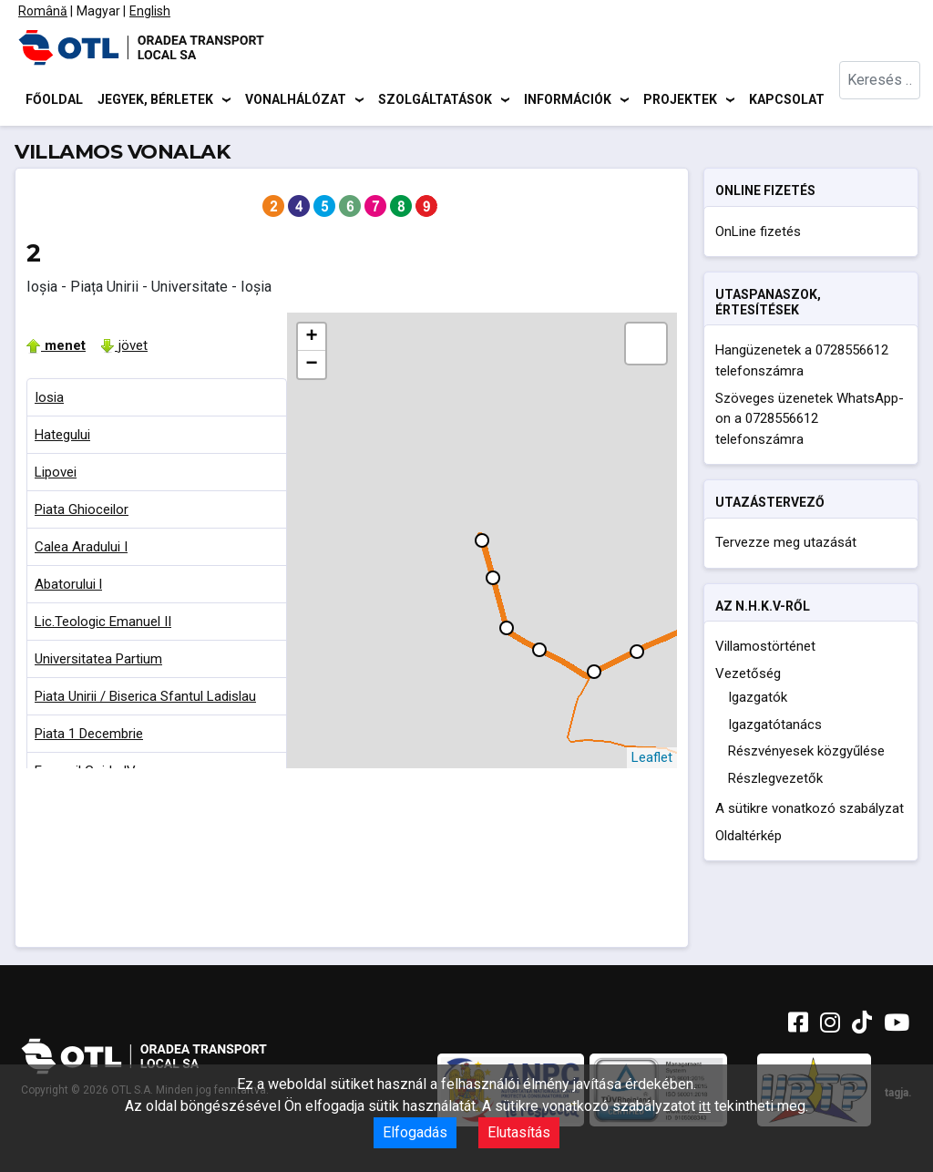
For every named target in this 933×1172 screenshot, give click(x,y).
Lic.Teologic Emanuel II (103, 624)
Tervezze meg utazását (785, 546)
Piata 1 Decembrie (89, 736)
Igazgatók (757, 700)
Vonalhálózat (295, 100)
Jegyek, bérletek (155, 100)
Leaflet (651, 760)
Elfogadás (415, 1132)
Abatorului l (68, 587)
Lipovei (56, 475)
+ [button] (311, 340)
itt (705, 1106)
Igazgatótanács (775, 727)
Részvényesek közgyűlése (806, 753)
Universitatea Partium (98, 661)
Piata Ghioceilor (81, 512)
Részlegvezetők (775, 781)
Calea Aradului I (81, 549)
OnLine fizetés (758, 234)
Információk (567, 100)
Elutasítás (518, 1132)
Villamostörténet (765, 649)
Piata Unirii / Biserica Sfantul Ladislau (145, 699)
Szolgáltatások (435, 100)
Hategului (62, 437)
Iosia (49, 400)
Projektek (680, 100)
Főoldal (54, 100)
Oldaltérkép (748, 838)
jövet (124, 348)
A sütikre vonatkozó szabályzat (809, 811)
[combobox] (880, 100)
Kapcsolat (787, 100)
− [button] (311, 367)
